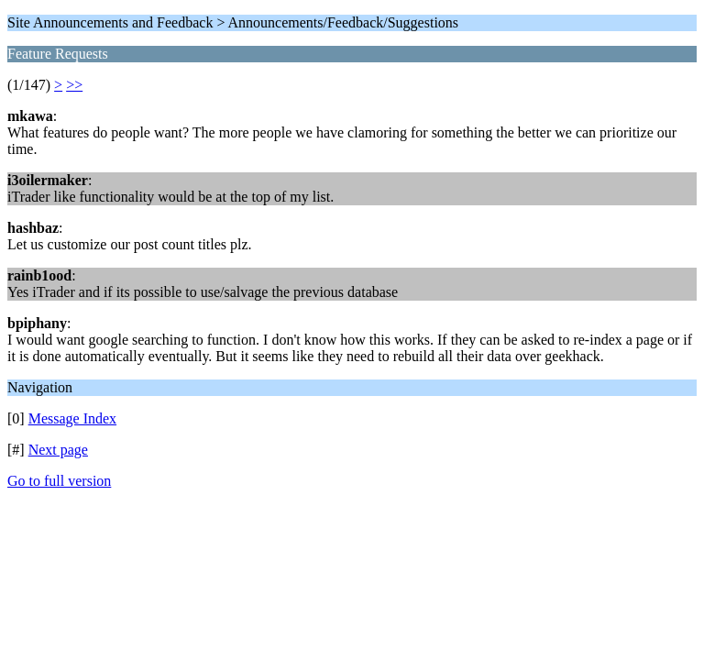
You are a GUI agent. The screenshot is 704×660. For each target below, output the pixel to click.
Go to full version (59, 481)
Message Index (72, 418)
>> (74, 85)
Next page (58, 449)
